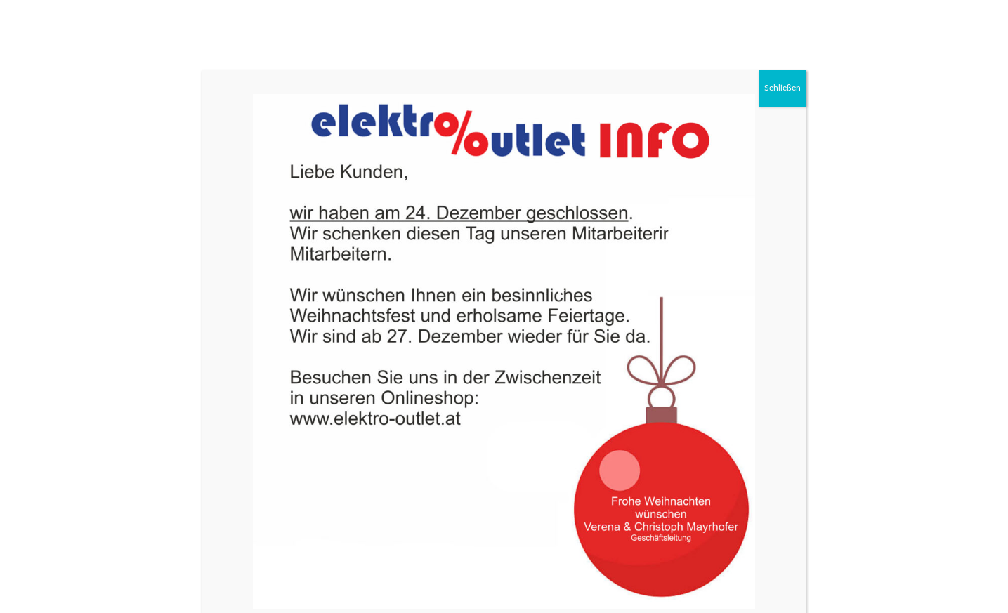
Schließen (782, 88)
